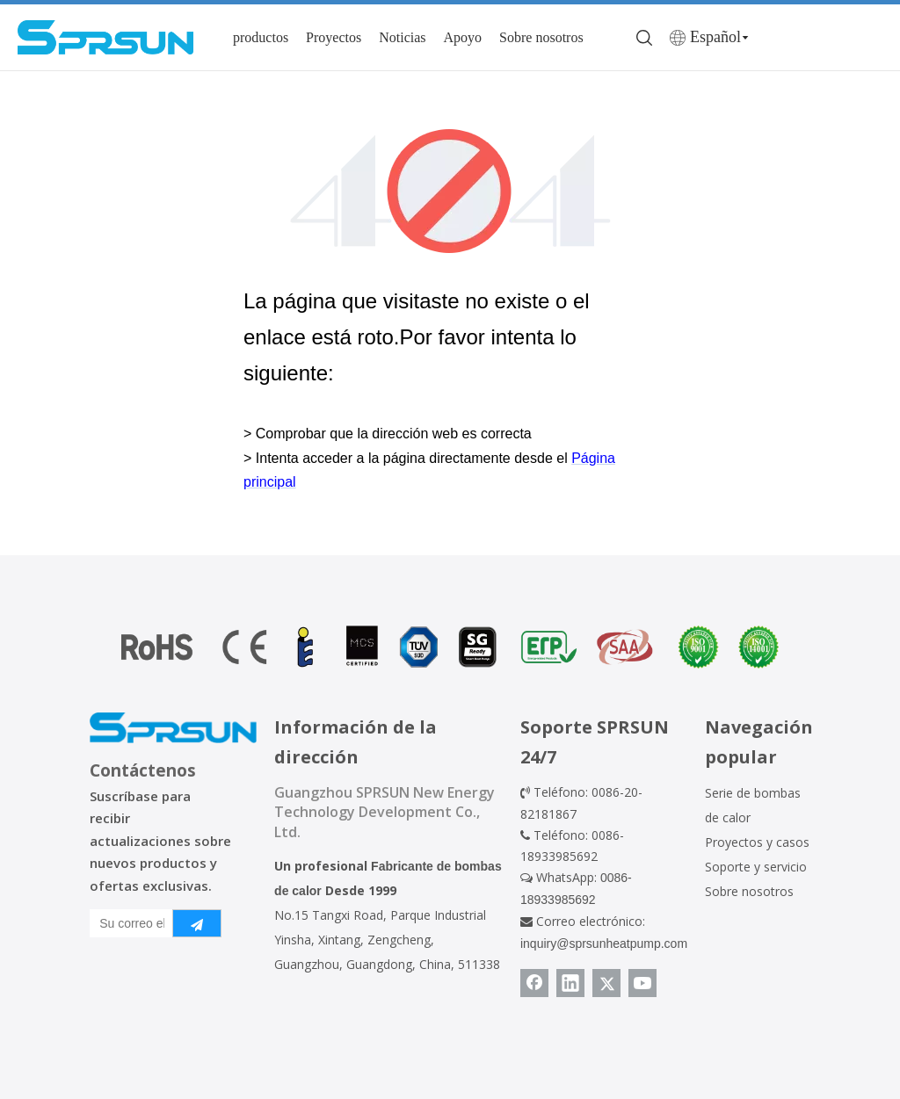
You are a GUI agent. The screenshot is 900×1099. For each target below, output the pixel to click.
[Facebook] (534, 983)
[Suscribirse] (196, 923)
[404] (450, 191)
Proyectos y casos (757, 842)
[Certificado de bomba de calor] (450, 647)
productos (260, 37)
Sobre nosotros (541, 37)
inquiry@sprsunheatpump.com (603, 943)
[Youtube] (642, 983)
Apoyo (463, 37)
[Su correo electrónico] (127, 923)
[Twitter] (606, 983)
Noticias (402, 37)
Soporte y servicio (756, 866)
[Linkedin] (570, 983)
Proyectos (333, 37)
